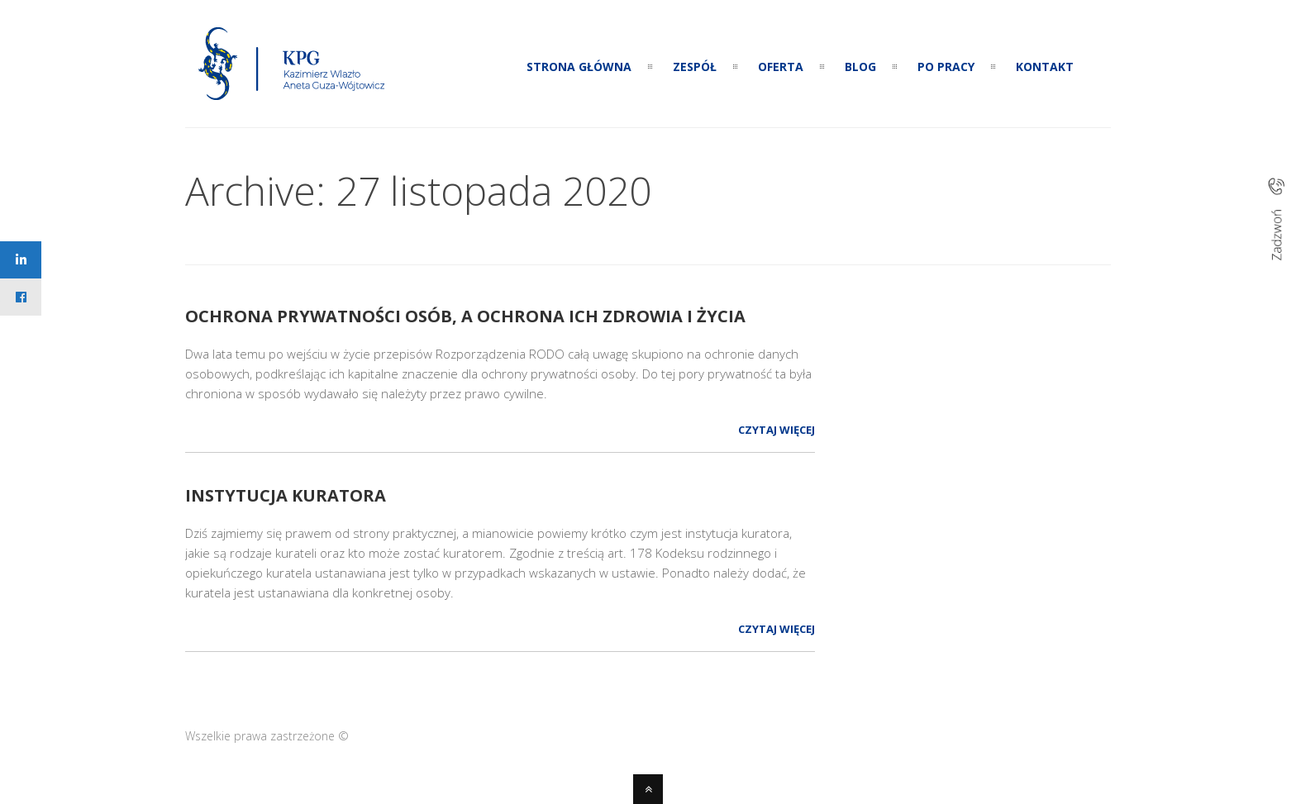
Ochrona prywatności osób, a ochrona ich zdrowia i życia (465, 316)
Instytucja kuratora (285, 495)
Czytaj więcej (776, 429)
